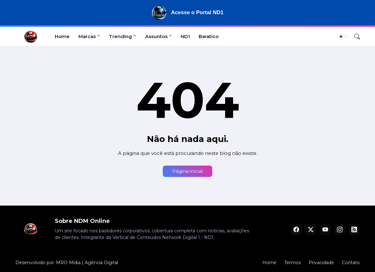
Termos (292, 262)
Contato (351, 262)
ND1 (185, 36)
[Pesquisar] (354, 36)
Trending (120, 36)
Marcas (87, 36)
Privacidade (321, 262)
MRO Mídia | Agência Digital (87, 262)
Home (62, 36)
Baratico (209, 36)
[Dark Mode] (343, 36)
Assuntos (156, 36)
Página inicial (187, 171)
